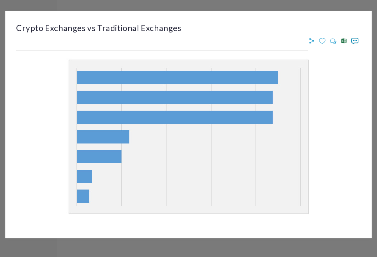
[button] (313, 41)
